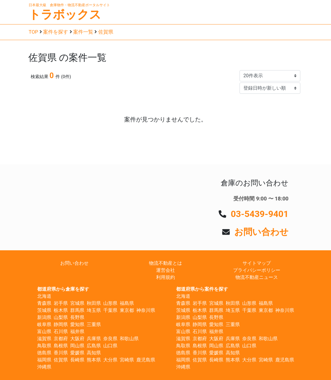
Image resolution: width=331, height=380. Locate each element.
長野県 (77, 317)
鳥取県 (44, 345)
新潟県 (44, 317)
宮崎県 (127, 360)
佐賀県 (105, 32)
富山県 (44, 331)
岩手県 (61, 303)
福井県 (77, 331)
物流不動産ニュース (256, 277)
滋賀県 (44, 338)
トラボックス (65, 15)
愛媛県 (77, 353)
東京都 (127, 310)
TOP (33, 32)
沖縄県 (44, 367)
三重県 (94, 324)
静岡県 (61, 324)
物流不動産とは (165, 263)
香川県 (61, 353)
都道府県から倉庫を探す (63, 289)
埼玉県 (94, 310)
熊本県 (94, 360)
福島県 (127, 303)
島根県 (61, 345)
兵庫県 (94, 338)
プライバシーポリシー (256, 270)
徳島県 (44, 353)
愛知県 (77, 324)
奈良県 (110, 338)
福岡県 (44, 360)
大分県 (110, 360)
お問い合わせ (261, 232)
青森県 (44, 303)
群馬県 (77, 310)
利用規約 (165, 277)
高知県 (94, 353)
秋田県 (94, 303)
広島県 (94, 345)
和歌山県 (129, 338)
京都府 (61, 338)
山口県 (110, 345)
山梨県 (61, 317)
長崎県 (77, 360)
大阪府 (77, 338)
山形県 (110, 303)
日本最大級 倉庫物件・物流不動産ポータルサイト (69, 5)
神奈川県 (145, 310)
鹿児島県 (145, 360)
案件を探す (55, 32)
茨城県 (44, 310)
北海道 (44, 296)
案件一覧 (83, 32)
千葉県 (110, 310)
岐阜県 (44, 324)
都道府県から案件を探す (202, 289)
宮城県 (77, 303)
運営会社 (165, 270)
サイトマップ (256, 263)
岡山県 (77, 345)
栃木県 (61, 310)
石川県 (61, 331)
